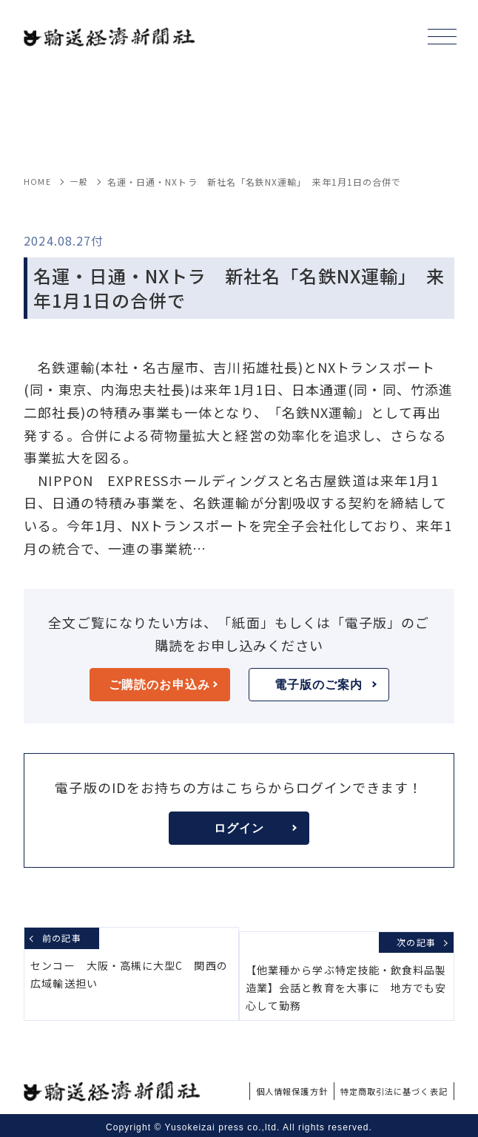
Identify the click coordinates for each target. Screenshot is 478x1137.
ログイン (255, 828)
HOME (37, 181)
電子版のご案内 (326, 684)
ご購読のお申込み (163, 684)
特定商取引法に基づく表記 (381, 1086)
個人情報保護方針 (256, 1086)
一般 (80, 181)
